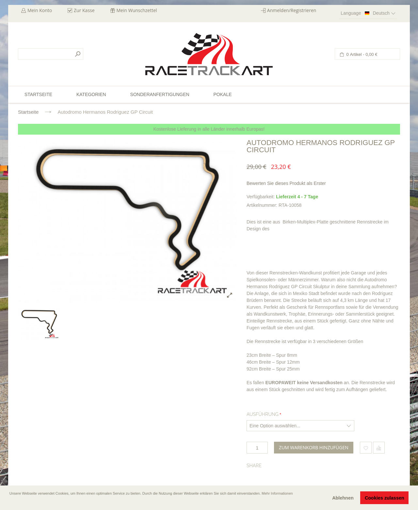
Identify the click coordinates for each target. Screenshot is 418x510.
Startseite (28, 112)
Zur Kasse (84, 10)
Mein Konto (39, 10)
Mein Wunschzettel (137, 10)
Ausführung (263, 414)
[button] (10, 502)
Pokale (222, 94)
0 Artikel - (361, 54)
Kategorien (91, 94)
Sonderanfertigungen (159, 94)
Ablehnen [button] (343, 498)
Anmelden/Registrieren (291, 10)
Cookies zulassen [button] (384, 498)
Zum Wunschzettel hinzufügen (366, 447)
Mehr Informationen (277, 493)
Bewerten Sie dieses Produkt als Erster (286, 183)
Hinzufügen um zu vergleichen (379, 447)
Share (254, 465)
